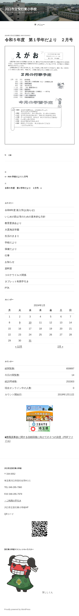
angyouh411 (26, 35)
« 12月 (18, 346)
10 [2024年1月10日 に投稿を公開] (30, 322)
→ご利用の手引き (12, 501)
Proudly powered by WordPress (17, 609)
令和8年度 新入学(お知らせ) (20, 210)
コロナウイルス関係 (15, 275)
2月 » (60, 346)
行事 (9, 155)
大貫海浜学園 (12, 229)
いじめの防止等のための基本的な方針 (25, 216)
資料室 (8, 268)
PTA (7, 288)
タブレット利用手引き (17, 281)
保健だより (11, 249)
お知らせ (9, 262)
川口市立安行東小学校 (21, 9)
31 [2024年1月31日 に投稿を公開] (30, 340)
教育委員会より (13, 223)
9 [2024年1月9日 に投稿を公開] (19, 322)
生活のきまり (12, 236)
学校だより (11, 242)
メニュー (39, 25)
